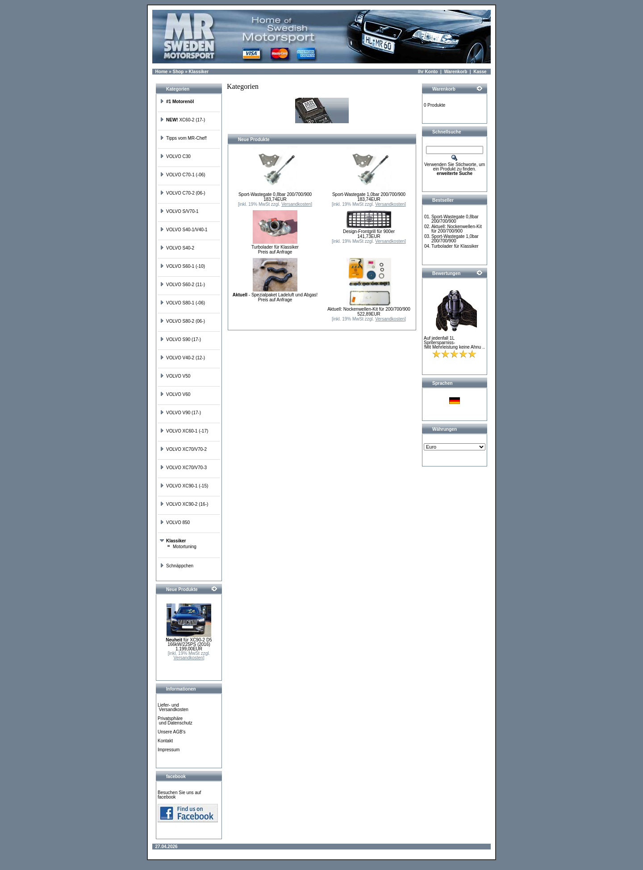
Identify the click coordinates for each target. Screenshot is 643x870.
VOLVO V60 (175, 394)
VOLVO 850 (175, 522)
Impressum (169, 749)
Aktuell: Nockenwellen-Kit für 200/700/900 (368, 309)
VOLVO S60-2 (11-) (182, 284)
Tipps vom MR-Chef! (183, 138)
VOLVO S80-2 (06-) (182, 321)
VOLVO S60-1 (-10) (182, 266)
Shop (178, 71)
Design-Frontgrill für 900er (369, 231)
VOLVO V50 (175, 376)
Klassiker (199, 71)
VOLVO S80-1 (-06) (182, 302)
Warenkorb (455, 71)
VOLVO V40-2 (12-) (182, 357)
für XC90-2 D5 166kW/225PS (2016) (189, 642)
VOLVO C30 (175, 156)
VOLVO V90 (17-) (180, 412)
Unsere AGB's (172, 731)
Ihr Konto (428, 71)
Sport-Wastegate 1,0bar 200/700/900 (368, 194)
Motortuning (181, 546)
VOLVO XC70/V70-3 (183, 467)
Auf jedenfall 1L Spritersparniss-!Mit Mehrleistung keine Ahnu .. (454, 343)
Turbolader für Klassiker (275, 247)
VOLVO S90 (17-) (180, 339)
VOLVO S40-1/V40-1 (184, 229)
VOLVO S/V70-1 (179, 211)
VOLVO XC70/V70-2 (183, 449)
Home (161, 71)
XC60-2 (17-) (182, 119)
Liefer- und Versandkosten (173, 707)
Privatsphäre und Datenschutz (175, 720)
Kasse (479, 71)
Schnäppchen (176, 565)
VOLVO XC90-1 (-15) (184, 485)
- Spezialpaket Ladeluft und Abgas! (275, 294)
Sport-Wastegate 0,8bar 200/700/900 (275, 194)
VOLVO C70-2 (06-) (182, 193)
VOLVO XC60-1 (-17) (184, 431)
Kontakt (165, 740)
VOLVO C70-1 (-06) (182, 174)
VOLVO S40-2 (177, 248)
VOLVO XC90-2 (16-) (184, 504)
